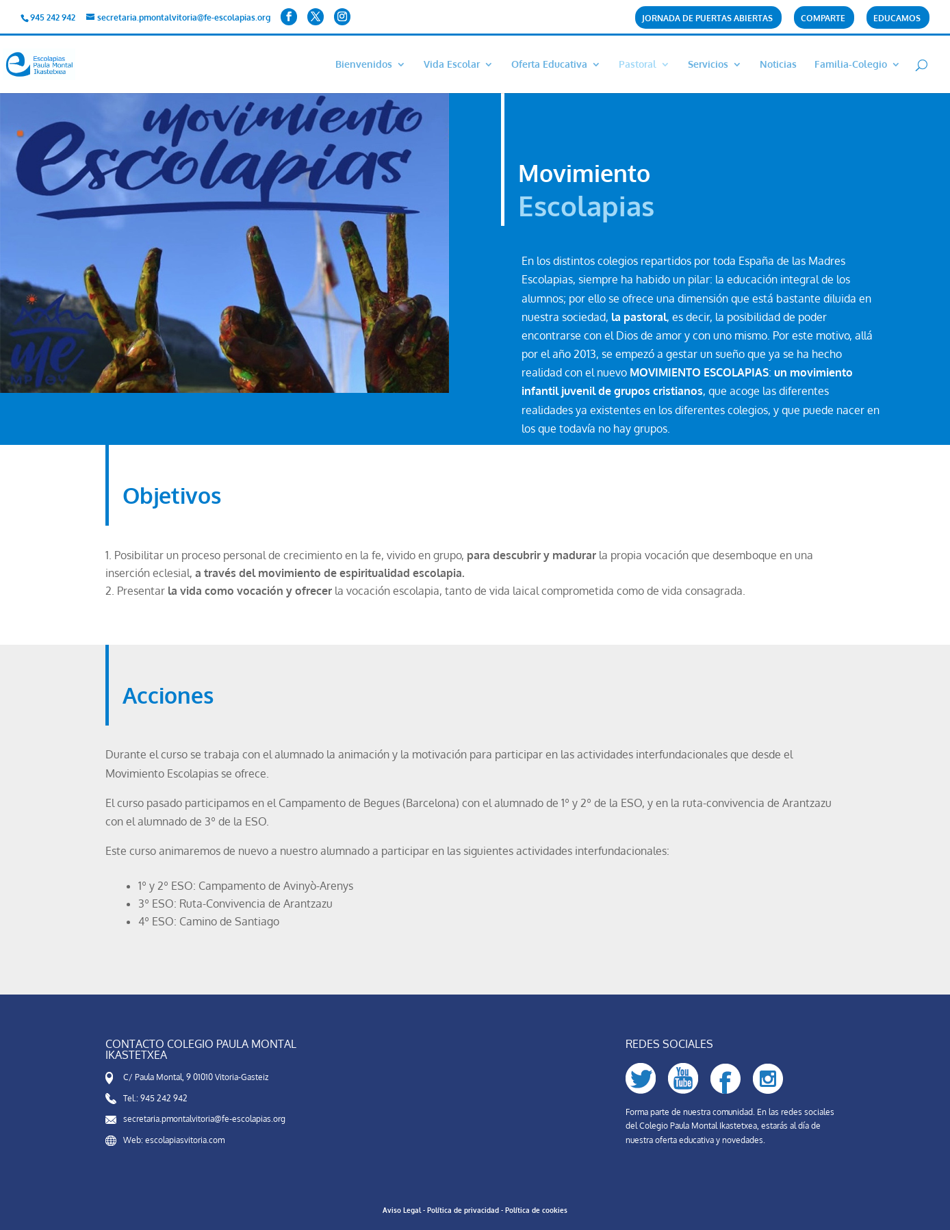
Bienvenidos (363, 65)
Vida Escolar (452, 65)
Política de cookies (536, 1210)
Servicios (708, 65)
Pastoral (637, 65)
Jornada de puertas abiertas (707, 18)
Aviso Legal (402, 1210)
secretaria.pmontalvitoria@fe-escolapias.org (204, 1119)
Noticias (778, 65)
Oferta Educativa (549, 65)
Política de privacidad (463, 1210)
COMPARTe (823, 18)
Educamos (897, 18)
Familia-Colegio (850, 65)
